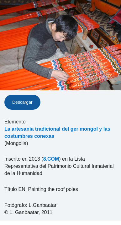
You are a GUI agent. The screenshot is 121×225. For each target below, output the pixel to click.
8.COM (51, 159)
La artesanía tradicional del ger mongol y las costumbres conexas (57, 132)
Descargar (22, 102)
